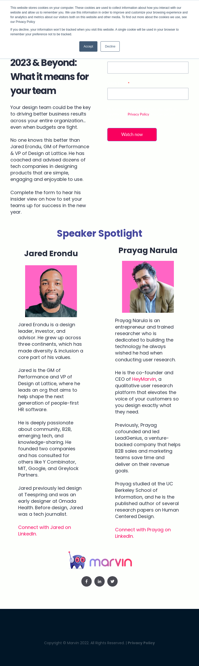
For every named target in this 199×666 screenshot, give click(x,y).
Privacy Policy (138, 114)
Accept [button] (88, 46)
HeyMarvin (144, 379)
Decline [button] (110, 46)
